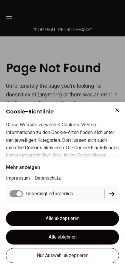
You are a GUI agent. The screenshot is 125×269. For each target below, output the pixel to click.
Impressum (18, 178)
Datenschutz (48, 178)
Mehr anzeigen (23, 167)
